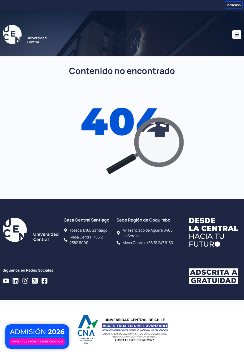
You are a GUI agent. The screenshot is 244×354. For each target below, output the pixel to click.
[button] (236, 34)
